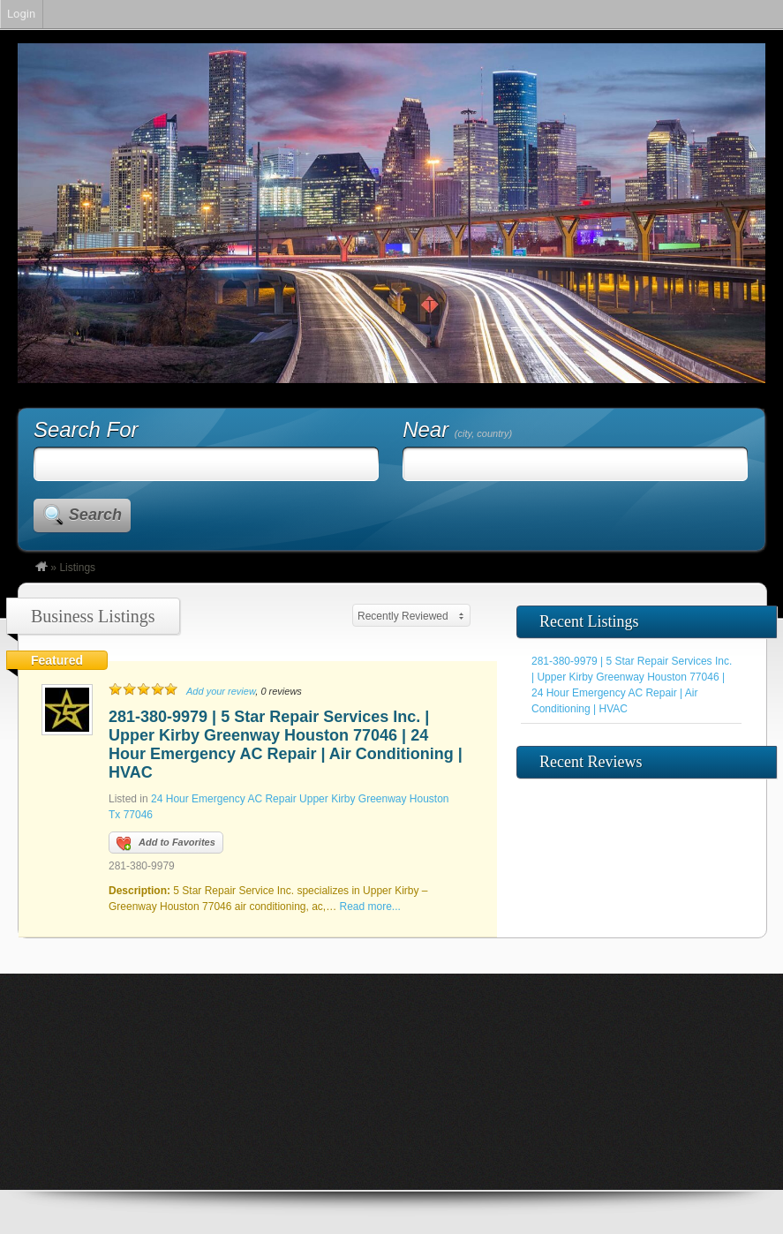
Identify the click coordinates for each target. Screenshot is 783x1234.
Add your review (220, 691)
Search (95, 514)
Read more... (370, 906)
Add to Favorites (166, 844)
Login (21, 13)
